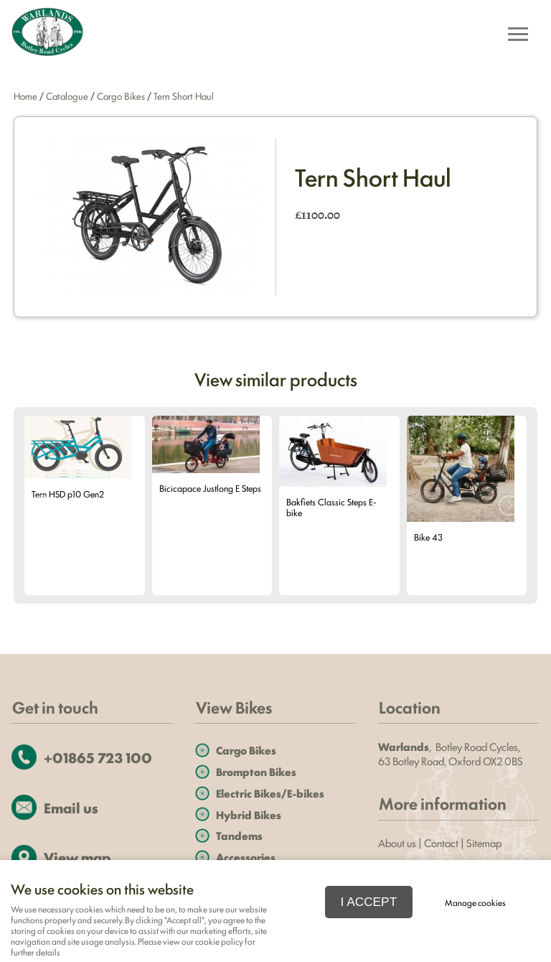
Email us (71, 807)
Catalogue (67, 95)
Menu (514, 36)
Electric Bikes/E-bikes (270, 792)
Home (25, 95)
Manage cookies (475, 902)
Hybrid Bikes (248, 814)
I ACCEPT (369, 902)
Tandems (239, 835)
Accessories (246, 856)
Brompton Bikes (256, 771)
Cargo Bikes (121, 95)
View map (77, 856)
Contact (441, 842)
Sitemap (485, 842)
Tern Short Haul (184, 95)
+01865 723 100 (98, 757)
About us (397, 842)
